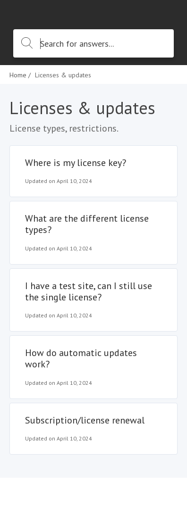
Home (17, 75)
